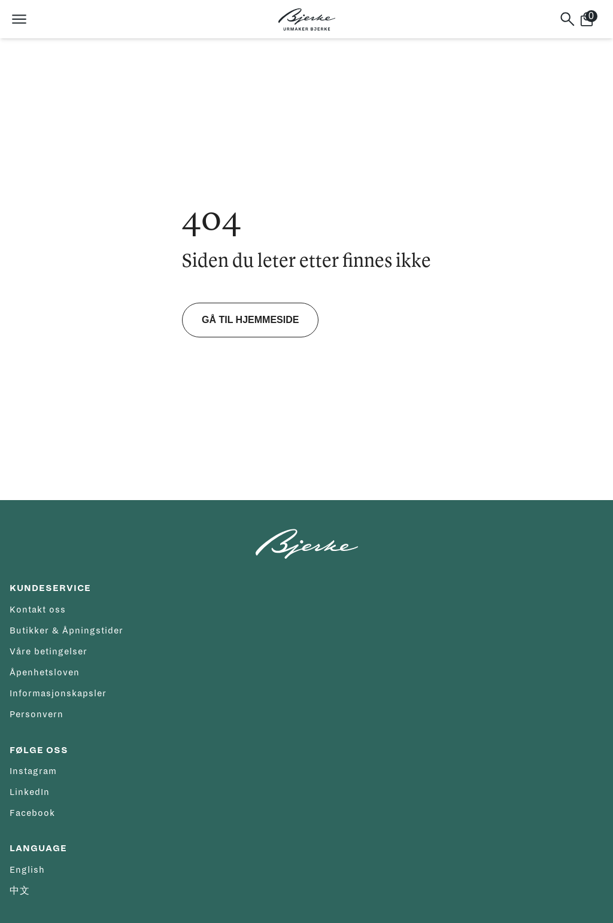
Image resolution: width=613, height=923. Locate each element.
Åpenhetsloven (45, 672)
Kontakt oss (38, 609)
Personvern (36, 714)
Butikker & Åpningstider (66, 630)
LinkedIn (30, 792)
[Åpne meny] (19, 19)
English (27, 870)
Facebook (32, 813)
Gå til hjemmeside (250, 320)
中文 (20, 890)
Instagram (33, 771)
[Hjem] (306, 19)
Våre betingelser (48, 651)
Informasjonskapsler (58, 693)
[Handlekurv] (591, 19)
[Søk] (567, 19)
